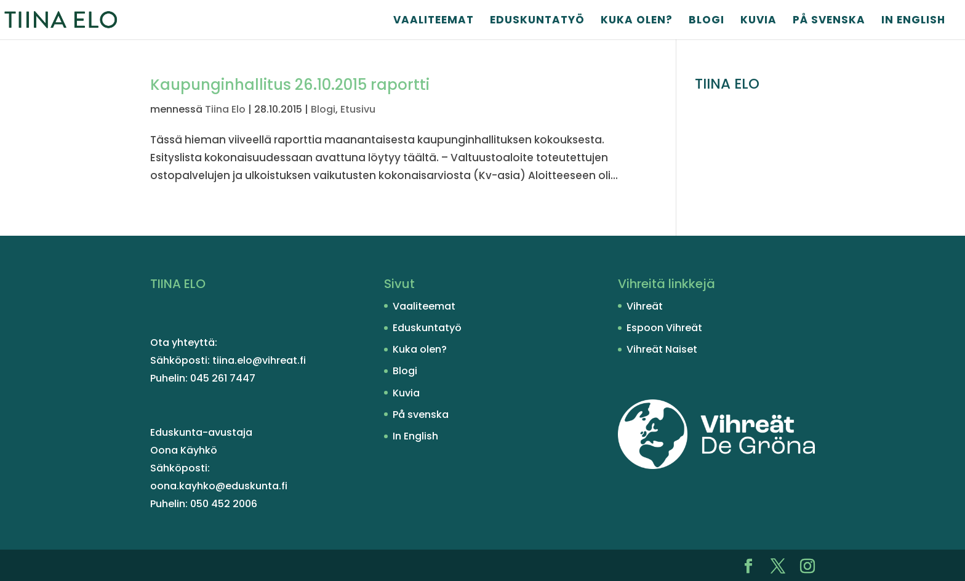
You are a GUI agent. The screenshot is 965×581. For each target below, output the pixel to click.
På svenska (829, 21)
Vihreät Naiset (662, 349)
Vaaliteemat (433, 21)
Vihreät (645, 306)
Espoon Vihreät (664, 328)
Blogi (706, 21)
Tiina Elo (225, 109)
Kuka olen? (637, 21)
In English (913, 21)
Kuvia (758, 21)
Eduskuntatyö (537, 21)
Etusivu (357, 109)
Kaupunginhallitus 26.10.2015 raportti (290, 84)
